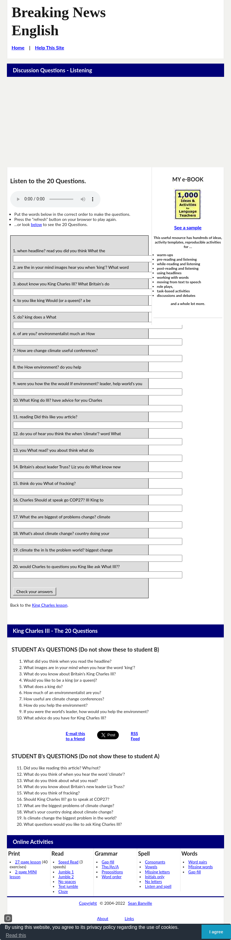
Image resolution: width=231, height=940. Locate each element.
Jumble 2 (66, 876)
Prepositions (112, 871)
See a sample (188, 227)
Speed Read (68, 862)
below (36, 224)
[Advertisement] (115, 122)
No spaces (67, 881)
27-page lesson (28, 862)
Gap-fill (108, 862)
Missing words (200, 866)
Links (129, 918)
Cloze (63, 891)
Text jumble (68, 886)
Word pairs (197, 862)
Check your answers (34, 591)
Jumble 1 (66, 871)
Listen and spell (158, 886)
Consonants (155, 862)
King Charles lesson (49, 605)
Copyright (88, 903)
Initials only (155, 876)
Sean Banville (140, 903)
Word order (112, 876)
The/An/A (110, 866)
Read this (16, 935)
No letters (153, 881)
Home (17, 47)
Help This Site (49, 47)
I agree (216, 931)
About (103, 918)
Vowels (151, 866)
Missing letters (157, 871)
